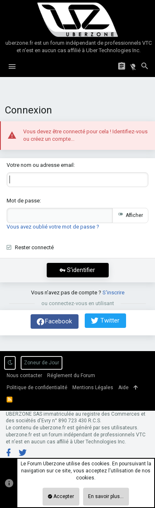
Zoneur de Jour (41, 363)
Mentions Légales (92, 387)
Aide (123, 387)
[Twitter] (22, 452)
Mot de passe (23, 200)
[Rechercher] (144, 66)
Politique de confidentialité (37, 387)
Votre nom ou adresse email (40, 165)
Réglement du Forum (71, 375)
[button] (12, 66)
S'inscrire (113, 292)
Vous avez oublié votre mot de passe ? (53, 227)
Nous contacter (24, 375)
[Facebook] (8, 452)
